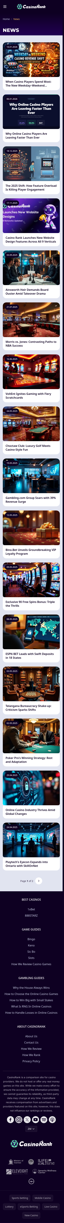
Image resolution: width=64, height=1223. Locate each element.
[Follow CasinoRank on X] (27, 1119)
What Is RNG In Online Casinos (31, 1006)
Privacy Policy (31, 1061)
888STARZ (31, 915)
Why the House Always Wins (31, 988)
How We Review (31, 1049)
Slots (31, 958)
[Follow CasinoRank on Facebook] (10, 1119)
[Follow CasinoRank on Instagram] (18, 1119)
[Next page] (38, 880)
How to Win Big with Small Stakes (31, 1000)
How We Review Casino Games (31, 964)
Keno (31, 945)
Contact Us (31, 1042)
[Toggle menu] (4, 6)
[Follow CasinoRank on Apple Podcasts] (52, 1119)
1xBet (31, 909)
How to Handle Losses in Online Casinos (31, 1013)
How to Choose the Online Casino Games (31, 994)
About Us (31, 1036)
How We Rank (31, 1055)
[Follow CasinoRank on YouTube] (35, 1119)
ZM (31, 1128)
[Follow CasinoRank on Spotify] (43, 1119)
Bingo (31, 939)
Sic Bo (31, 952)
